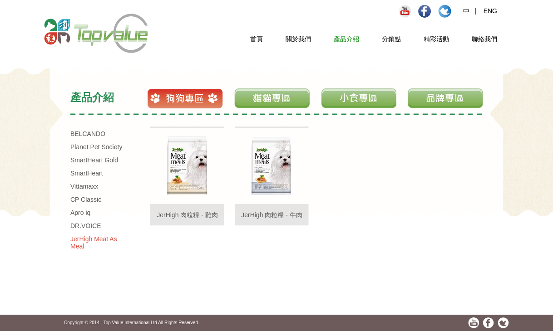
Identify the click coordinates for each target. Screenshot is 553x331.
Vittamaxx (84, 186)
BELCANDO (87, 133)
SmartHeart (86, 173)
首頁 (256, 39)
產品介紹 (346, 39)
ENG (490, 11)
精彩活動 (436, 39)
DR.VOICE (85, 225)
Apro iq (80, 212)
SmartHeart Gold (94, 160)
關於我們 (298, 39)
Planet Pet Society (96, 147)
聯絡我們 (484, 39)
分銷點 (391, 39)
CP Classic (85, 199)
